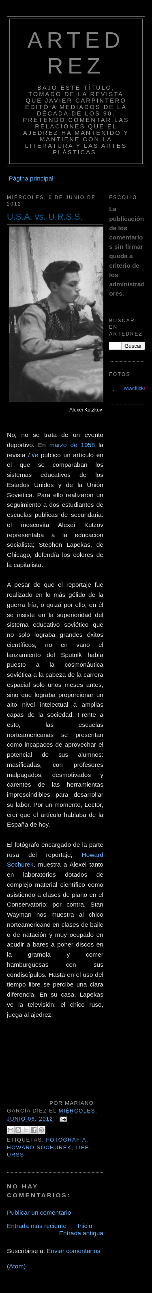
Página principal (31, 178)
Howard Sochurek (39, 1147)
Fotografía (66, 1140)
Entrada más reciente (36, 1225)
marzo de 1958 (72, 444)
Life (33, 454)
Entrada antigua (81, 1233)
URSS (15, 1155)
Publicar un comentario (39, 1212)
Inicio (84, 1225)
